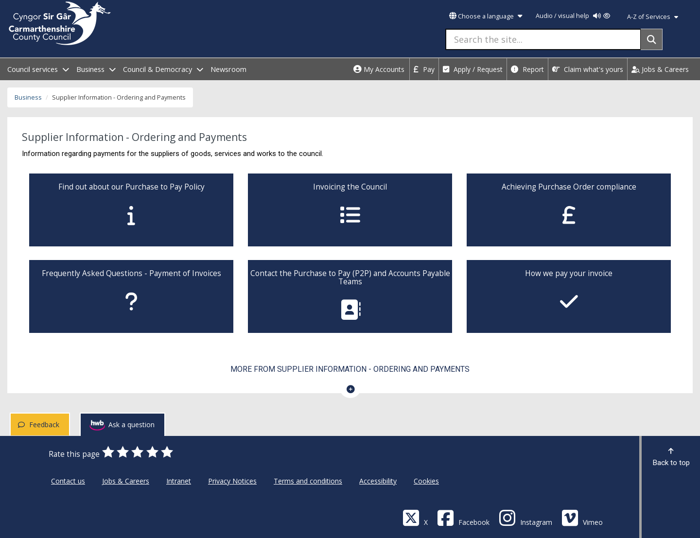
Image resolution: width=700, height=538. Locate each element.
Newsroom (228, 69)
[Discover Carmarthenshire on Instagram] (525, 517)
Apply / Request (473, 69)
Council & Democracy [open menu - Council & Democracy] (163, 69)
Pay (424, 69)
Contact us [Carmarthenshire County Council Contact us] (68, 481)
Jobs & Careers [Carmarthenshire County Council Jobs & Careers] (125, 481)
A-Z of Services (652, 17)
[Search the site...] (543, 39)
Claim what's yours (587, 69)
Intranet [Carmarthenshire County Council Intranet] (178, 481)
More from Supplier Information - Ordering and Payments (350, 369)
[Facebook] (463, 517)
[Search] (652, 39)
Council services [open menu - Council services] (38, 69)
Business (28, 97)
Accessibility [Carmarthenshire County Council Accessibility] (378, 481)
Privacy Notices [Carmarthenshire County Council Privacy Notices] (232, 481)
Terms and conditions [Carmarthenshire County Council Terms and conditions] (308, 481)
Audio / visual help (573, 16)
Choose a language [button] (485, 16)
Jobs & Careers (660, 69)
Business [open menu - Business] (96, 69)
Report (527, 69)
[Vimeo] (582, 517)
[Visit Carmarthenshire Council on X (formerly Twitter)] (415, 517)
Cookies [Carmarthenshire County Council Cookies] (426, 481)
